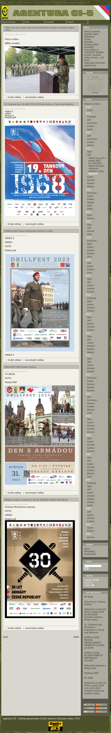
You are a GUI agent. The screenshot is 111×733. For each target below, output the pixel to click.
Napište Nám (91, 34)
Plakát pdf (10, 117)
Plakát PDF (11, 382)
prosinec (92, 193)
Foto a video (11, 39)
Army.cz (9, 115)
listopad (91, 116)
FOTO (8, 246)
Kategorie (88, 544)
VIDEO (8, 242)
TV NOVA (10, 374)
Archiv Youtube (92, 55)
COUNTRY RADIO (94, 52)
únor (89, 205)
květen (91, 126)
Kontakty (50, 22)
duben (90, 145)
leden (90, 110)
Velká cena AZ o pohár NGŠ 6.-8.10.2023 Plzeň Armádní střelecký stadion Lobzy (97, 164)
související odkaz (34, 97)
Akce (87, 549)
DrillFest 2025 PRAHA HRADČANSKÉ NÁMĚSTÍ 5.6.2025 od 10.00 (94, 642)
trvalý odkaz (14, 97)
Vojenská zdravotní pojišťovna (94, 64)
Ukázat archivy (92, 104)
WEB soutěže (12, 43)
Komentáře (90, 554)
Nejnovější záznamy (92, 592)
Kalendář (88, 73)
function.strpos (19, 2)
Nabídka (88, 42)
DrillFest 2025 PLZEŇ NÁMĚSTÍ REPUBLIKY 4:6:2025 (93, 657)
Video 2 (9, 111)
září (89, 120)
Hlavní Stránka (8, 22)
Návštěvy (88, 576)
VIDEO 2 (9, 238)
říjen (89, 151)
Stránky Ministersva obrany (20, 507)
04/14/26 (95, 92)
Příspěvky (89, 551)
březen (91, 390)
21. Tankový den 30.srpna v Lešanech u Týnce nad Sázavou (94, 628)
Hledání (88, 561)
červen (91, 180)
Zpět (5, 637)
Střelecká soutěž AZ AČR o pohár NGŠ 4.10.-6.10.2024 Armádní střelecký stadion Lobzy (95, 688)
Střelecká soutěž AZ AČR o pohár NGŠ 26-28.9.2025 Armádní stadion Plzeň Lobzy (95, 614)
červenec (92, 123)
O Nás (26, 22)
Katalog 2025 (91, 44)
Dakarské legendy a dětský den (95, 666)
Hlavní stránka (92, 31)
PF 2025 (88, 678)
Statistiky (89, 37)
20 (93, 88)
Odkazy (70, 22)
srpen (90, 177)
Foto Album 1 (91, 50)
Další (76, 637)
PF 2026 (88, 597)
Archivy (88, 99)
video (8, 113)
